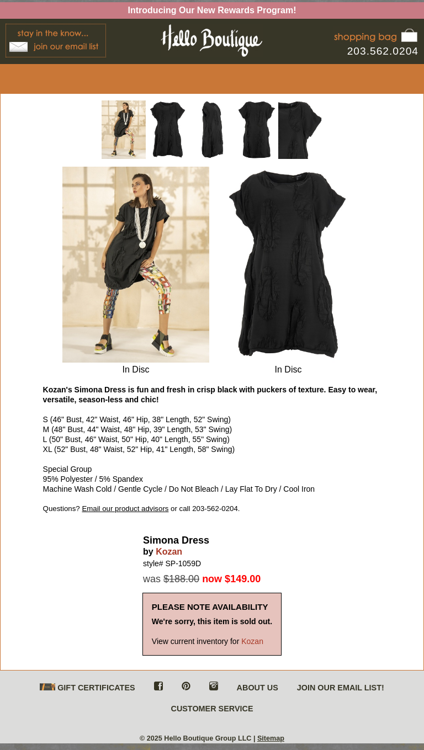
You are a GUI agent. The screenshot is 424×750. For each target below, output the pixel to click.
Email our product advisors (125, 508)
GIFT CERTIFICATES (87, 688)
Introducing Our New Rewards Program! (212, 10)
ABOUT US (257, 687)
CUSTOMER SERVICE (212, 708)
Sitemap (270, 738)
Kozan (169, 551)
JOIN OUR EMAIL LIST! (340, 687)
